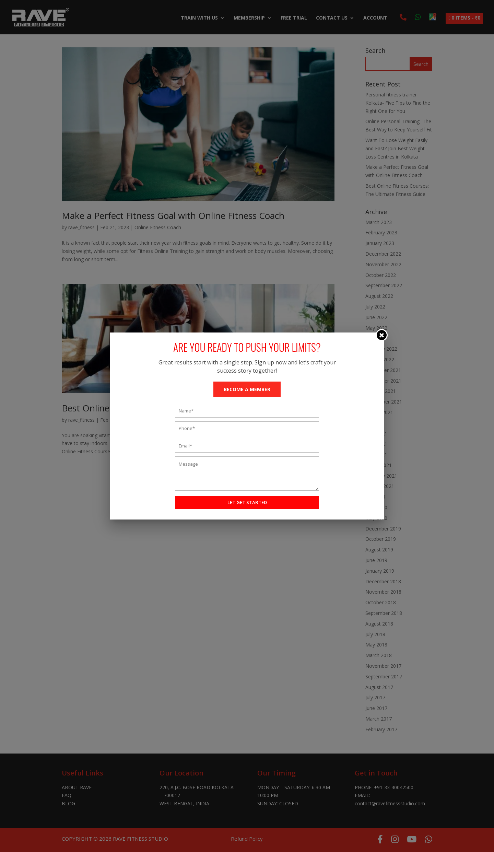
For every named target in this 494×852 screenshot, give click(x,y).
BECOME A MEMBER (247, 389)
